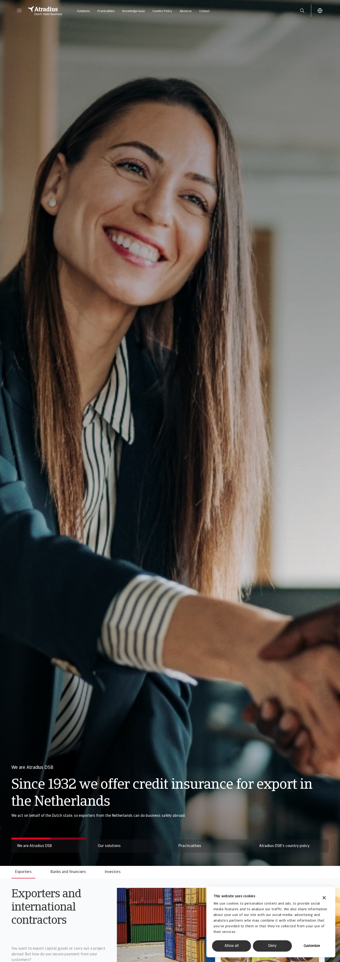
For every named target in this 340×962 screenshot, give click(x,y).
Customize (312, 946)
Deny (272, 946)
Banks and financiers (68, 872)
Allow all (232, 946)
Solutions (83, 11)
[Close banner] (324, 898)
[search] (302, 11)
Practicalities (106, 11)
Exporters (23, 872)
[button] (19, 10)
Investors (113, 872)
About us (186, 11)
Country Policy (162, 11)
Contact (204, 11)
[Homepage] (45, 10)
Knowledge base (133, 11)
